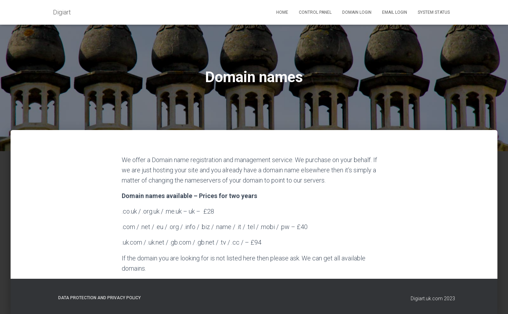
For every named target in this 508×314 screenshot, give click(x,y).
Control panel (315, 12)
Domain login (356, 12)
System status (434, 12)
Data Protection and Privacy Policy (99, 297)
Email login (394, 12)
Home (282, 12)
